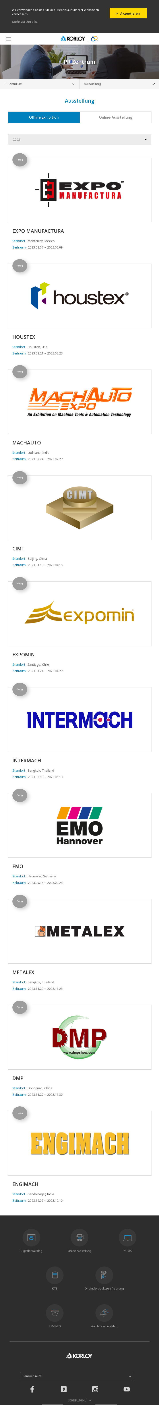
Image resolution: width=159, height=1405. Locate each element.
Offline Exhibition (44, 117)
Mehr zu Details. (25, 22)
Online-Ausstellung (115, 117)
